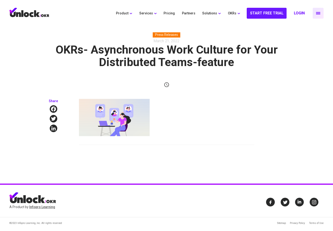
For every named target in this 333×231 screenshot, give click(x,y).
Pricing (169, 13)
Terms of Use (316, 223)
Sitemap (281, 223)
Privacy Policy (297, 223)
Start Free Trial (267, 13)
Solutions (209, 13)
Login (299, 13)
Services (146, 13)
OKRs (232, 13)
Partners (188, 13)
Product (122, 13)
